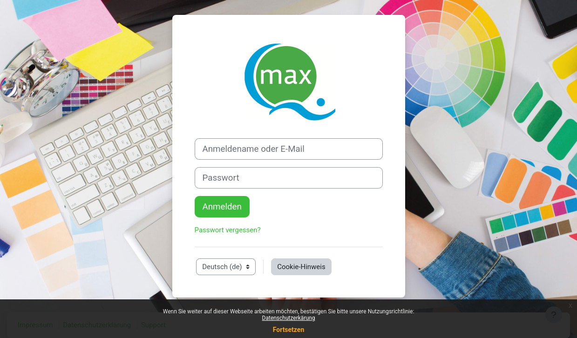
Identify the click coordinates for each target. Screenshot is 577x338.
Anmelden (222, 207)
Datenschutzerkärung (288, 318)
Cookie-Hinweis (301, 267)
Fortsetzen (289, 329)
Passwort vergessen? (228, 230)
